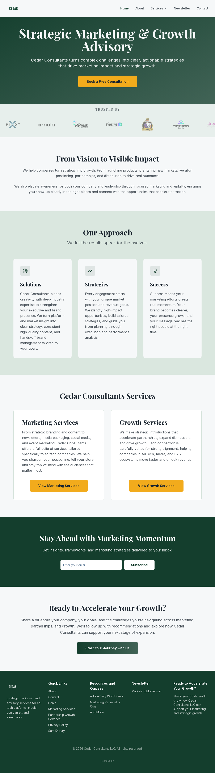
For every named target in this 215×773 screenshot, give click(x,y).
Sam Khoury (56, 730)
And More (97, 712)
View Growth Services (156, 486)
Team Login (107, 760)
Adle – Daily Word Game (106, 696)
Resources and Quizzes (102, 685)
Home (124, 8)
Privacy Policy (58, 725)
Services (159, 8)
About (139, 8)
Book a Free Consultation (107, 81)
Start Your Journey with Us (107, 648)
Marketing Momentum (146, 691)
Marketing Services (61, 709)
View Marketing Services (58, 486)
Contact (202, 8)
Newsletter (182, 8)
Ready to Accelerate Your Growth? (190, 685)
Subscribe (139, 565)
